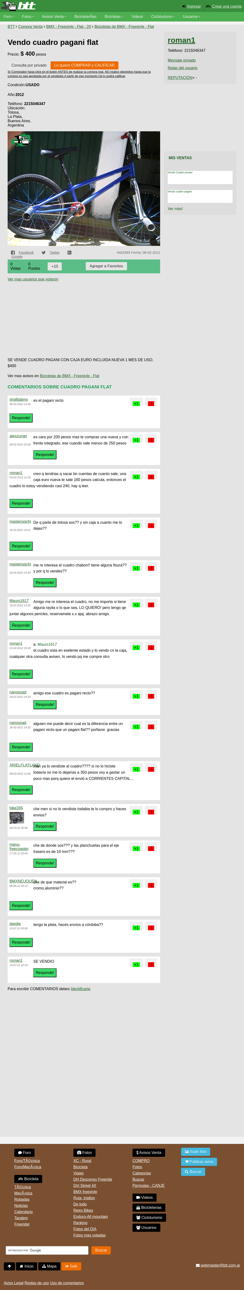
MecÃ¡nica (23, 1193)
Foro (7, 17)
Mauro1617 (19, 601)
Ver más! (175, 209)
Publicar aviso (199, 1162)
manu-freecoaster (19, 846)
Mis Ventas (180, 158)
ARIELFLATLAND (25, 765)
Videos (138, 17)
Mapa (49, 1266)
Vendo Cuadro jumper (180, 172)
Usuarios (190, 17)
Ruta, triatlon (84, 1198)
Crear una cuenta (227, 6)
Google (16, 257)
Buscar (138, 1179)
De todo (80, 1204)
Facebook (26, 252)
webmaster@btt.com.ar (218, 1265)
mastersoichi (20, 521)
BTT (11, 27)
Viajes (78, 1173)
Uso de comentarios (67, 1283)
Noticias (21, 1206)
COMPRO (141, 1161)
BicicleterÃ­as (86, 17)
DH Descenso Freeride (92, 1179)
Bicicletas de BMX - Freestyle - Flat (124, 27)
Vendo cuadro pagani (180, 191)
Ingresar (194, 6)
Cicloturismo (162, 17)
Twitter (55, 252)
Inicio (26, 1266)
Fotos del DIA (85, 1229)
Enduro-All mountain (90, 1217)
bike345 (16, 808)
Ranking (80, 1223)
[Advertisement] (84, 314)
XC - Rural (82, 1161)
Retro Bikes (83, 1210)
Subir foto (195, 1152)
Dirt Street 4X (84, 1186)
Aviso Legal (13, 1283)
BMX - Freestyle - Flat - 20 (68, 27)
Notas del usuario (183, 68)
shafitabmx (19, 399)
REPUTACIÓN (180, 78)
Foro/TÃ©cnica (27, 1161)
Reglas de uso (37, 1283)
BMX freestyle (85, 1192)
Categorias (141, 1173)
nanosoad (18, 692)
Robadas (22, 1199)
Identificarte (81, 989)
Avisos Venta (53, 17)
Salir (71, 1266)
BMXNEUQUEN (23, 881)
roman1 (16, 473)
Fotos (27, 17)
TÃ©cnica (22, 1187)
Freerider (22, 1224)
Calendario (23, 1212)
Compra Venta (30, 27)
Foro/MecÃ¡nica (27, 1167)
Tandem (21, 1218)
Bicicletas (113, 17)
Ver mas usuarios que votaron (33, 279)
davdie (15, 924)
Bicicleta (28, 1179)
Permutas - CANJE (148, 1186)
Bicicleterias (149, 1207)
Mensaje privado (182, 60)
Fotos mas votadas (89, 1235)
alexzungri (18, 436)
